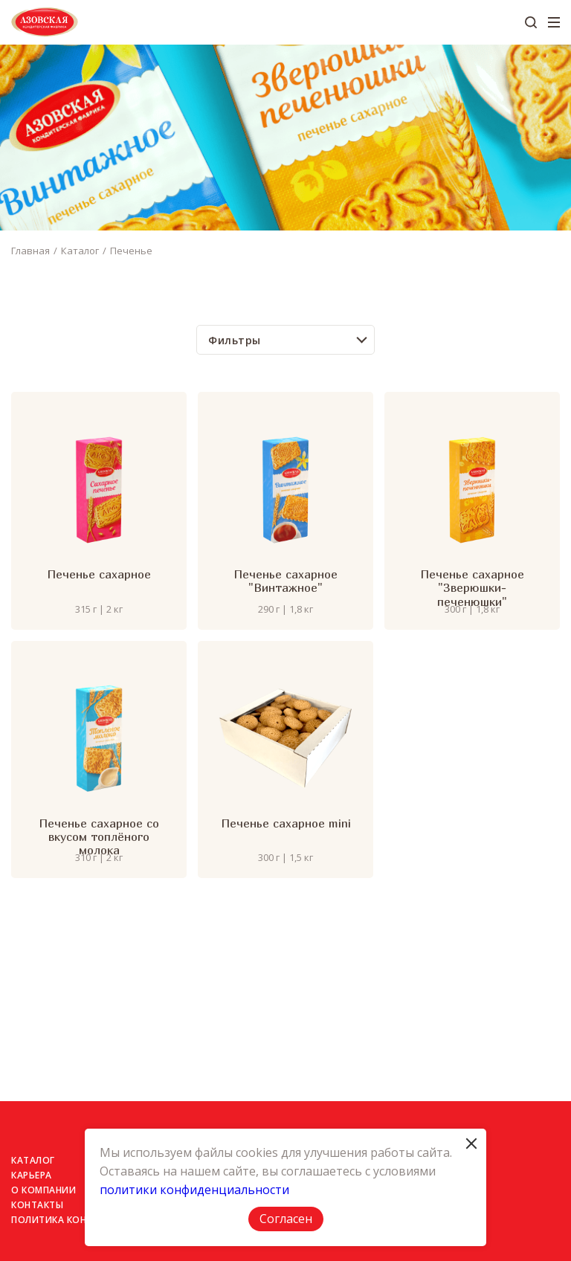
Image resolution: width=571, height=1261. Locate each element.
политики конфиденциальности (194, 1189)
